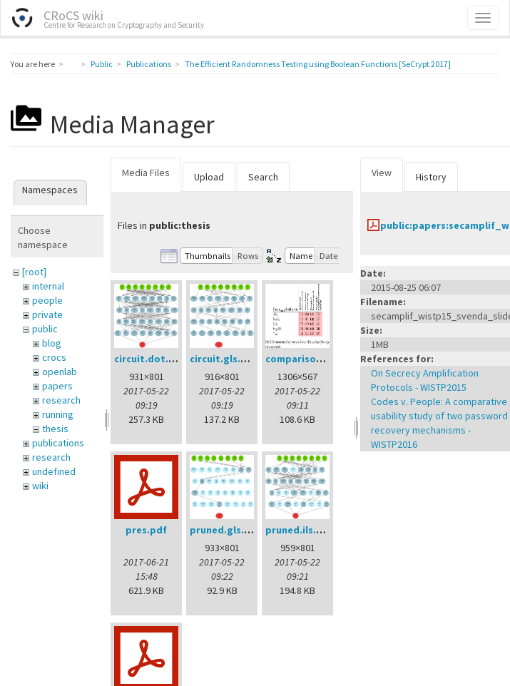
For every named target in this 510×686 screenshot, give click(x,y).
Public (102, 63)
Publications (148, 63)
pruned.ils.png (300, 529)
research (61, 400)
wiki (40, 485)
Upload (209, 176)
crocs (54, 357)
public (45, 328)
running (57, 414)
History (431, 176)
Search (263, 176)
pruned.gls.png (226, 529)
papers (57, 385)
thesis (55, 428)
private (47, 314)
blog (51, 343)
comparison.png (304, 358)
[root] (34, 271)
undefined (54, 471)
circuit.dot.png (150, 358)
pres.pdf (146, 529)
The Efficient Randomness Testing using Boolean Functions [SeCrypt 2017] (318, 63)
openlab (59, 371)
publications (58, 442)
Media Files (146, 172)
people (47, 300)
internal (48, 286)
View (382, 172)
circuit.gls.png (224, 358)
